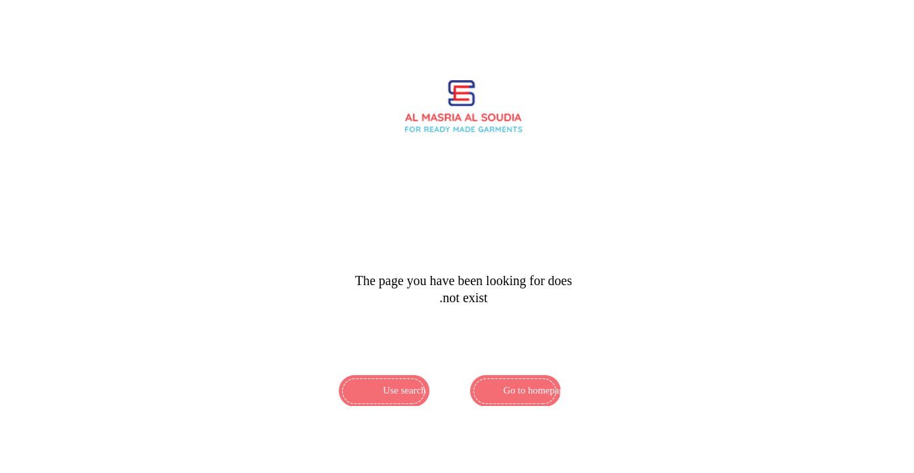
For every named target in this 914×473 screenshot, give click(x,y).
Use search (404, 390)
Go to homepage (535, 390)
